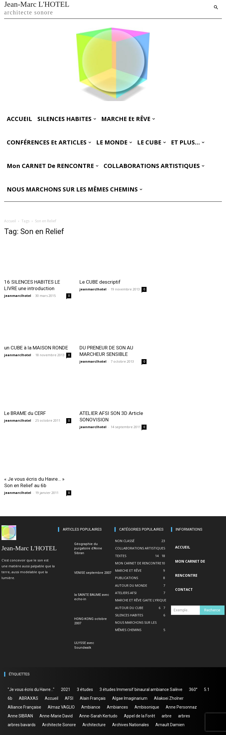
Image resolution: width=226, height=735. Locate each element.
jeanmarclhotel (17, 295)
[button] (216, 8)
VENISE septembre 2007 (92, 573)
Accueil (10, 220)
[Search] (212, 610)
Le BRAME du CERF (25, 413)
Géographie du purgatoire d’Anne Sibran (88, 548)
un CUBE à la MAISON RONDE (36, 348)
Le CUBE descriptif (100, 282)
